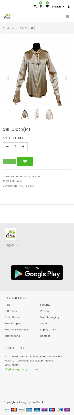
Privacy (44, 311)
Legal (43, 323)
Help (7, 304)
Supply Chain (48, 329)
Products (8, 28)
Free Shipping (13, 323)
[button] (8, 78)
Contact (45, 335)
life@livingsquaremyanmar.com (22, 369)
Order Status (12, 317)
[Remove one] (7, 146)
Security (45, 304)
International (13, 335)
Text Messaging (49, 317)
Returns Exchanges (17, 329)
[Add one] (23, 146)
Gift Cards (11, 311)
